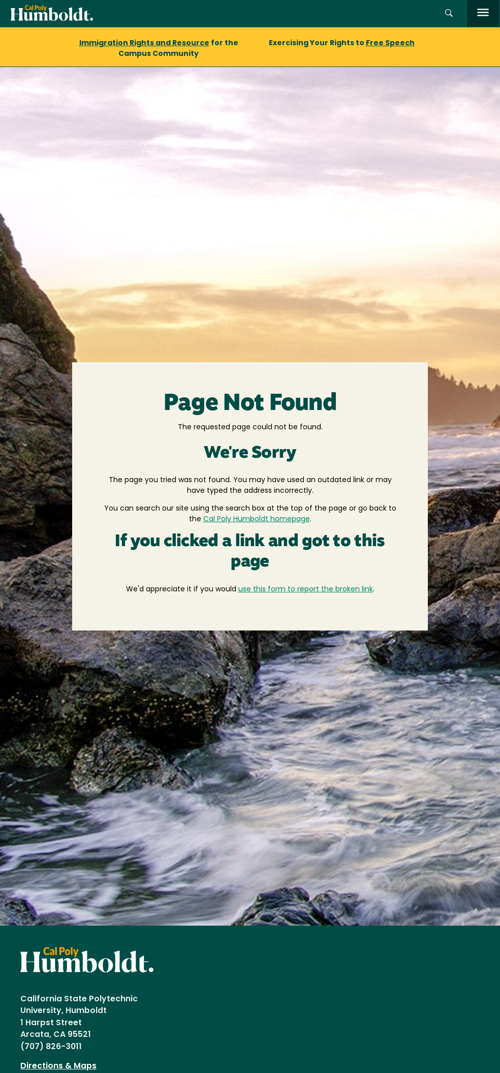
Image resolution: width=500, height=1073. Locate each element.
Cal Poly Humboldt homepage (256, 519)
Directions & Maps (58, 1066)
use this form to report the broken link (305, 589)
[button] (449, 13)
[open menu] (483, 13)
